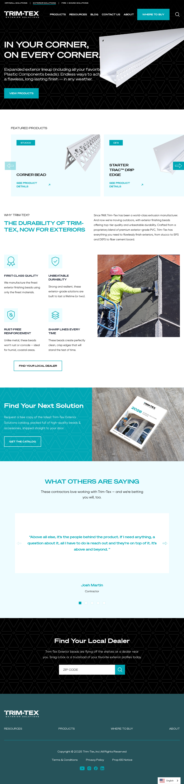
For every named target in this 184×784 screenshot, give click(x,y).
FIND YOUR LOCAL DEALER (38, 365)
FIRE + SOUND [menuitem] (75, 3)
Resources (78, 14)
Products (58, 14)
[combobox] (169, 780)
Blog (94, 14)
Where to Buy (153, 14)
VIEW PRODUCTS (21, 93)
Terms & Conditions (65, 759)
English (167, 781)
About (129, 14)
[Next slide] (178, 166)
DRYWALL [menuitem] (16, 3)
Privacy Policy (95, 759)
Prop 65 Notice (122, 759)
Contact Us (111, 14)
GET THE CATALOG (22, 441)
